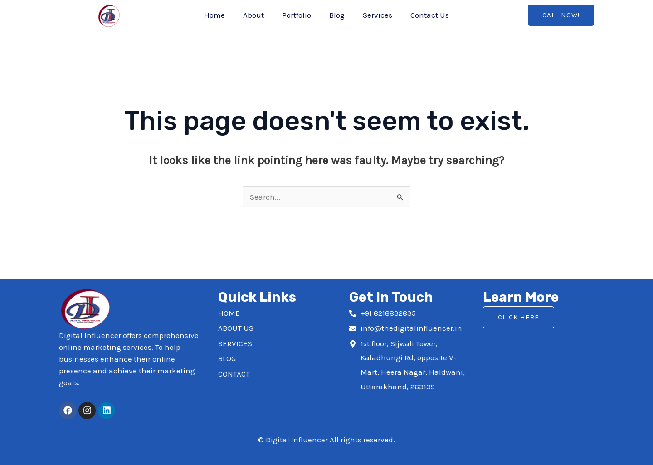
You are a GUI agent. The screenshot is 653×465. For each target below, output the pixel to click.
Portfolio (296, 15)
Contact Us (429, 15)
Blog (337, 15)
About (253, 15)
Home (214, 15)
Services (377, 15)
